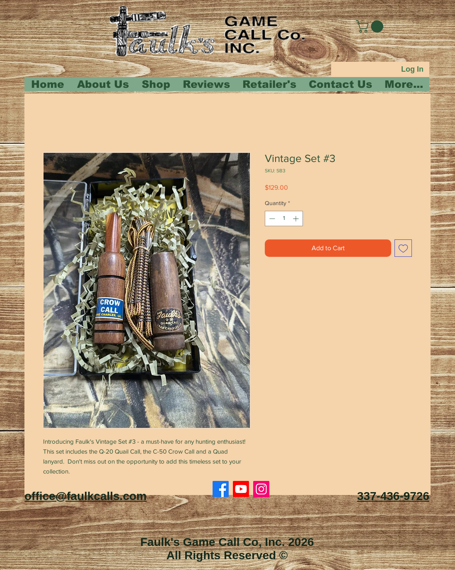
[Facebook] (221, 489)
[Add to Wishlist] (403, 248)
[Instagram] (261, 489)
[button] (371, 26)
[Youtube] (241, 489)
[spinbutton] (283, 218)
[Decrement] (271, 218)
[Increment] (296, 218)
